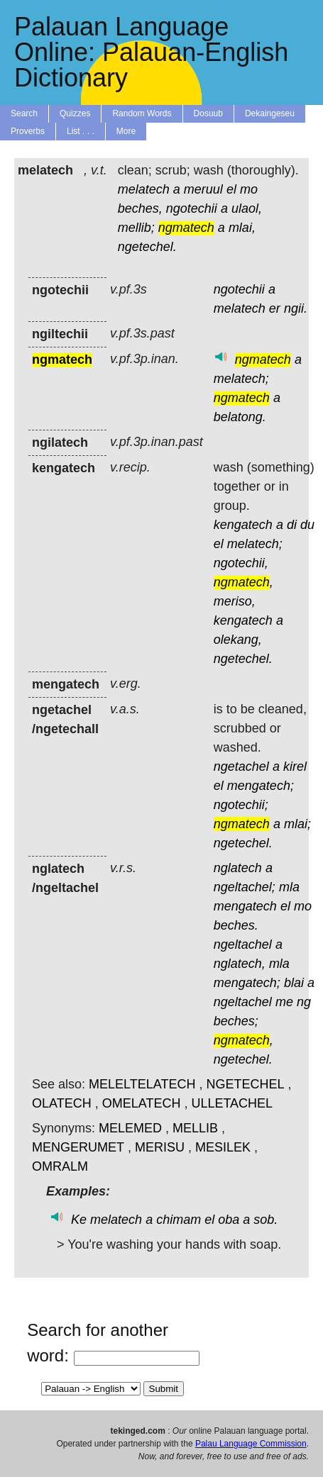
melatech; (241, 379)
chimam (178, 1220)
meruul (203, 189)
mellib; (136, 228)
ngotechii (191, 208)
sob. (265, 1220)
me (284, 1002)
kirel (295, 766)
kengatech (243, 525)
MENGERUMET (78, 1147)
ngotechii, (241, 563)
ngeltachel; (244, 887)
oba (228, 1220)
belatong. (240, 417)
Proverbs (28, 131)
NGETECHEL (245, 1084)
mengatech (245, 906)
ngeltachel (243, 944)
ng (304, 1002)
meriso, (235, 601)
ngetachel (241, 766)
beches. (236, 925)
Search (24, 113)
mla (289, 887)
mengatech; (260, 786)
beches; (236, 1021)
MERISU (160, 1147)
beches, (140, 208)
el (231, 189)
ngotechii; (241, 805)
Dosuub (208, 113)
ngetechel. (147, 247)
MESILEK (223, 1147)
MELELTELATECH (142, 1084)
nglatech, (239, 964)
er (274, 308)
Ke (79, 1220)
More (126, 131)
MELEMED (130, 1128)
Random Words (141, 113)
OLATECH (62, 1103)
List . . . (80, 131)
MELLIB (195, 1128)
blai (294, 983)
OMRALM (60, 1166)
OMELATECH (141, 1103)
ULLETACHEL (232, 1103)
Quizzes (75, 113)
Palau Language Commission (251, 1444)
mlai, (242, 228)
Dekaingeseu (270, 113)
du (307, 525)
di (292, 525)
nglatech (238, 868)
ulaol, (246, 208)
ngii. (295, 308)
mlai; (297, 824)
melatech (144, 189)
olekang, (238, 639)
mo (249, 189)
